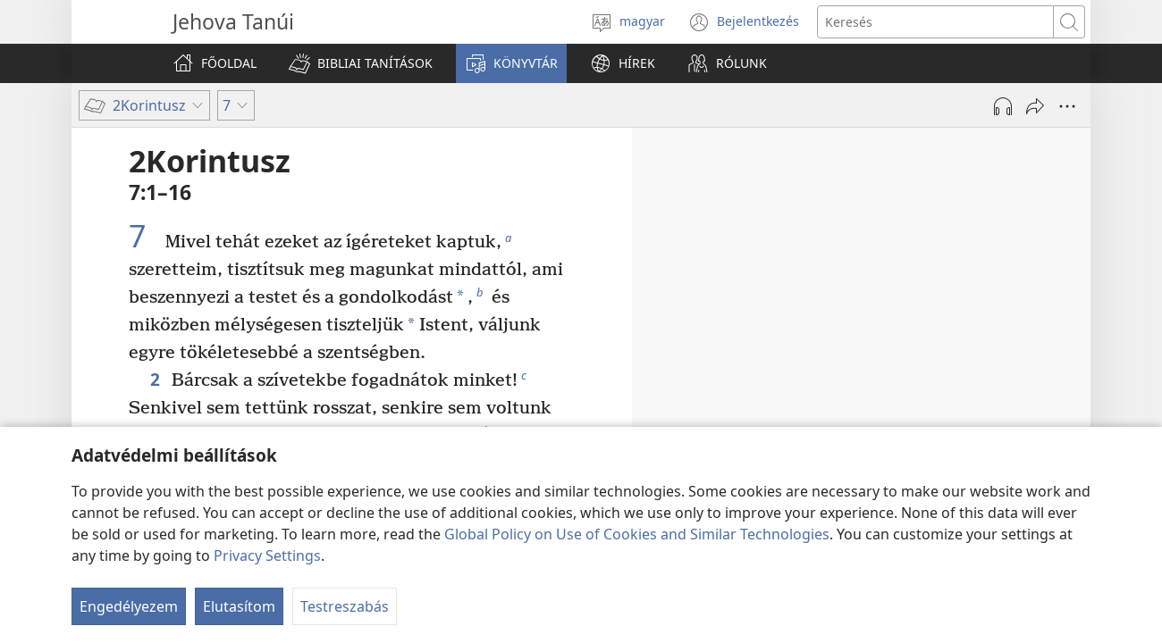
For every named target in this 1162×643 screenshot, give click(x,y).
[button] (361, 63)
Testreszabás (344, 606)
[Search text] (935, 21)
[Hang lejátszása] (1003, 106)
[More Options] (1067, 106)
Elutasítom (239, 606)
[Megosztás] (1035, 106)
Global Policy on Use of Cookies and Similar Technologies (636, 534)
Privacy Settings (267, 555)
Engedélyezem (129, 606)
